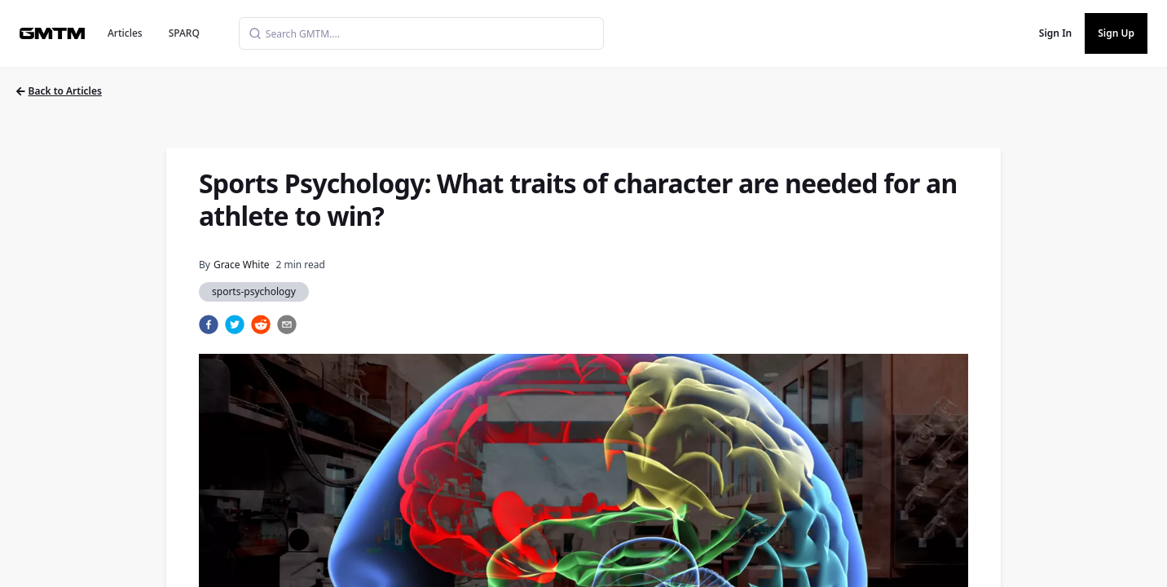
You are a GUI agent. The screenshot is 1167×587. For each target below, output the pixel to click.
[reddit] (261, 324)
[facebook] (208, 324)
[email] (287, 324)
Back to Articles (59, 91)
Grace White (242, 264)
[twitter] (234, 324)
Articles (125, 33)
